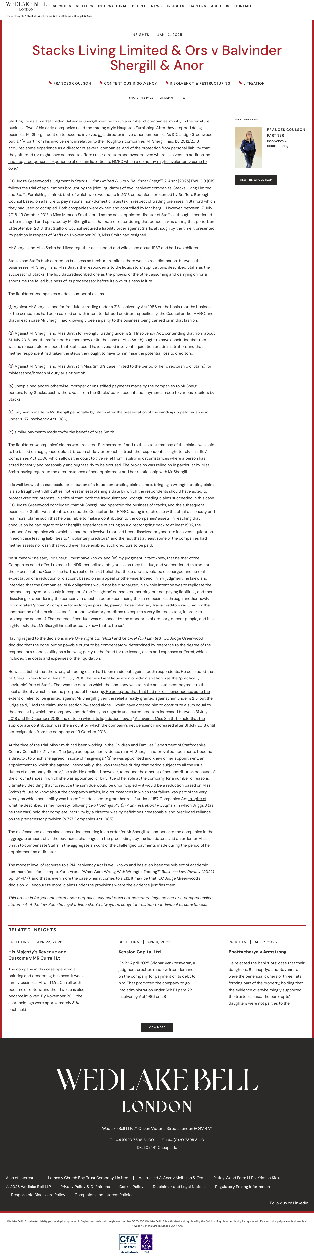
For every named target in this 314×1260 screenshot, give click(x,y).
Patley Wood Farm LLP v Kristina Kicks (247, 1177)
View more (157, 1027)
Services (62, 6)
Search (304, 6)
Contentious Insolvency (130, 83)
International (112, 6)
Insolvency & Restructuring (200, 83)
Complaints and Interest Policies (104, 1194)
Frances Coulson (72, 83)
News (156, 6)
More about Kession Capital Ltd (157, 970)
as (100, 134)
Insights (175, 6)
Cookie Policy (131, 1186)
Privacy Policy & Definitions (85, 1186)
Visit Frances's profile (270, 147)
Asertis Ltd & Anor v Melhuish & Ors (171, 1177)
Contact (243, 6)
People (139, 6)
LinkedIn (166, 97)
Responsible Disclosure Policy (38, 1194)
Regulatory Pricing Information (242, 1186)
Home (9, 16)
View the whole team (256, 179)
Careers (197, 6)
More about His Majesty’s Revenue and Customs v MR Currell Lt (47, 976)
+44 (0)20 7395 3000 (134, 1139)
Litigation (254, 83)
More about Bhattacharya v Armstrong (267, 973)
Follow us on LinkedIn (289, 1203)
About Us (220, 6)
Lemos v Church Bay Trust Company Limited (88, 1177)
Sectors (84, 6)
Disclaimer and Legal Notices (179, 1186)
